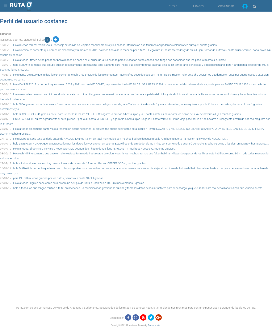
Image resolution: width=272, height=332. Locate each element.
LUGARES (198, 6)
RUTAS (173, 6)
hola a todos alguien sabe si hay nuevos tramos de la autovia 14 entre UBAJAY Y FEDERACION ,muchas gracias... (80, 163)
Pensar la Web (154, 325)
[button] (245, 7)
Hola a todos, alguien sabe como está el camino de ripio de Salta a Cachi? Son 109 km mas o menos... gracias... (79, 183)
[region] (136, 199)
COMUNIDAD (226, 6)
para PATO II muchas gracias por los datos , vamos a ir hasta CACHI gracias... (59, 178)
